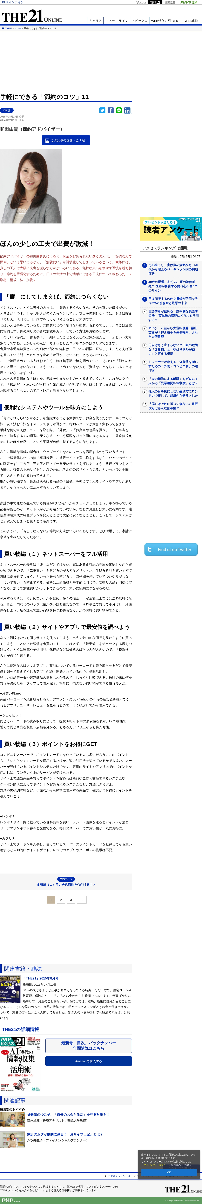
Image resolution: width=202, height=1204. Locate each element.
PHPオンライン (13, 2)
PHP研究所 (188, 2)
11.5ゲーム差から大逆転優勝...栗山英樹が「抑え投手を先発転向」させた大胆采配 (173, 332)
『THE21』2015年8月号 (41, 978)
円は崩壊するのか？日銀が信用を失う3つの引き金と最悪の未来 (173, 301)
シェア (111, 110)
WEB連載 (191, 20)
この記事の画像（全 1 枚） (69, 140)
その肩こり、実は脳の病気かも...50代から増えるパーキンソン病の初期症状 (173, 269)
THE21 (155, 2)
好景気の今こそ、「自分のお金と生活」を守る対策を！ (68, 1114)
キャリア (95, 20)
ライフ (123, 20)
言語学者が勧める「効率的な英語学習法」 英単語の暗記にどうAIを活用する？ (173, 315)
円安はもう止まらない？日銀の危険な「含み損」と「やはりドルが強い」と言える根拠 (173, 349)
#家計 (7, 110)
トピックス (139, 20)
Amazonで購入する (88, 1061)
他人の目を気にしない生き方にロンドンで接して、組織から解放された (173, 393)
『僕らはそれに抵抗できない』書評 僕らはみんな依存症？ (174, 406)
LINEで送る (119, 110)
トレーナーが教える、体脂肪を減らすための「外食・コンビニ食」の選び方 (173, 366)
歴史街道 (169, 2)
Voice (141, 2)
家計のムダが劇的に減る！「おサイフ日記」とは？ (65, 1134)
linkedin (128, 110)
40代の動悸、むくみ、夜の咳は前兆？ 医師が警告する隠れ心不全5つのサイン (172, 286)
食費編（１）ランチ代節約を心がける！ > (66, 881)
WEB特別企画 (166, 20)
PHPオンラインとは (119, 1176)
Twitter (102, 110)
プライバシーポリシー (156, 1165)
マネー (110, 20)
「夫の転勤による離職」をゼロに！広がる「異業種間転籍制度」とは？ (173, 381)
